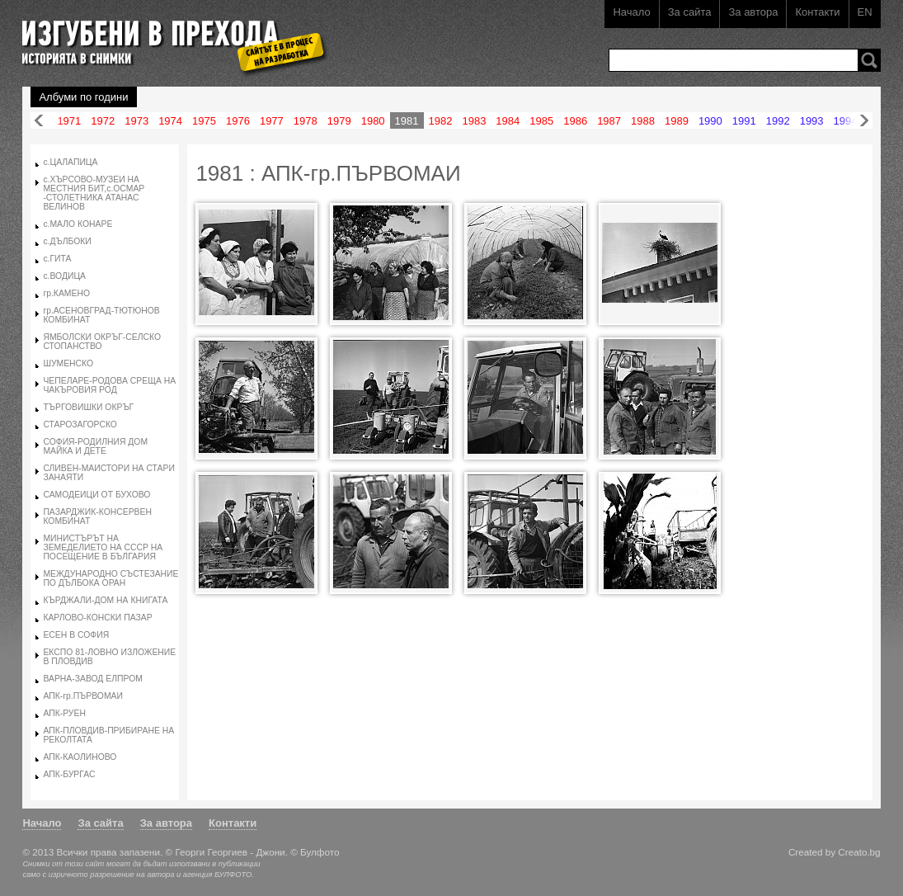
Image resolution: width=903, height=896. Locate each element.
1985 (541, 121)
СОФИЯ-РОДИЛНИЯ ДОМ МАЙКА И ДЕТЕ (95, 446)
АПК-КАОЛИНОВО (79, 757)
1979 (339, 121)
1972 (103, 121)
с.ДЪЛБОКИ (67, 241)
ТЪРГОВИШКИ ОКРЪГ (88, 407)
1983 (474, 121)
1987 (609, 121)
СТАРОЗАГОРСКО (80, 424)
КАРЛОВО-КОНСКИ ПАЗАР (97, 617)
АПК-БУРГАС (69, 774)
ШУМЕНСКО (68, 363)
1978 (305, 121)
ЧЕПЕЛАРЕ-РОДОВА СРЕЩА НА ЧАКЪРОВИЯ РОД (109, 385)
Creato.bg (859, 851)
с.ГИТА (57, 258)
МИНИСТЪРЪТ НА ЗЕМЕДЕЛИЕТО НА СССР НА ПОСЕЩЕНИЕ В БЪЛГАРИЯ (102, 547)
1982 (441, 121)
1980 (373, 121)
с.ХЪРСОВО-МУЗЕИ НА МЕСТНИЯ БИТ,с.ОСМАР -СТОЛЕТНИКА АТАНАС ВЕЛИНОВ (93, 193)
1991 (744, 121)
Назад (39, 121)
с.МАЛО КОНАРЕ (77, 224)
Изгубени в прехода (167, 36)
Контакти (817, 12)
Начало (631, 12)
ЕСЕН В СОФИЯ (76, 634)
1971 (69, 121)
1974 (170, 121)
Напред (864, 121)
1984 (508, 121)
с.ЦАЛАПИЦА (70, 162)
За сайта (690, 12)
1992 (778, 121)
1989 (677, 121)
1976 (238, 121)
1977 (272, 121)
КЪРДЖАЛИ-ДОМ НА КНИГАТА (105, 600)
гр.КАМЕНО (66, 293)
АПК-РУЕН (64, 713)
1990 (710, 121)
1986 (575, 121)
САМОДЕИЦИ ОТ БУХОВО (96, 494)
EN (865, 12)
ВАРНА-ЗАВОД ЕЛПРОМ (93, 678)
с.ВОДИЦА (64, 276)
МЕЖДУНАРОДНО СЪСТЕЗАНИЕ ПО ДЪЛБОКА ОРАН (110, 578)
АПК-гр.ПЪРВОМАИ (83, 695)
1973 (136, 121)
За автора (753, 12)
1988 (643, 121)
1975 (204, 121)
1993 (812, 121)
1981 (407, 121)
